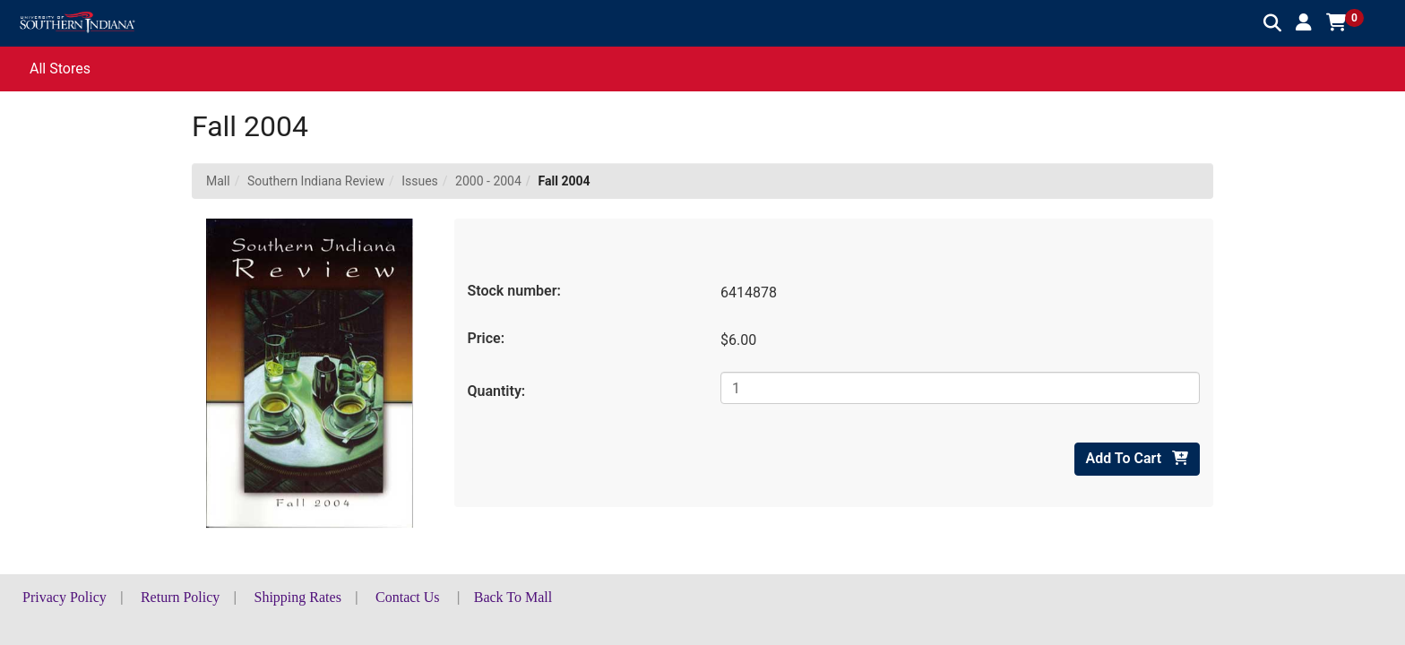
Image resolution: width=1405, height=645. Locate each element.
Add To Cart (1137, 458)
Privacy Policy (64, 597)
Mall (218, 181)
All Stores (60, 68)
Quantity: (497, 391)
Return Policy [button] (180, 597)
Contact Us (407, 597)
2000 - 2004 (488, 181)
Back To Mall (513, 597)
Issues (419, 181)
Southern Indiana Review (315, 181)
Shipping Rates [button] (297, 597)
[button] (1304, 22)
